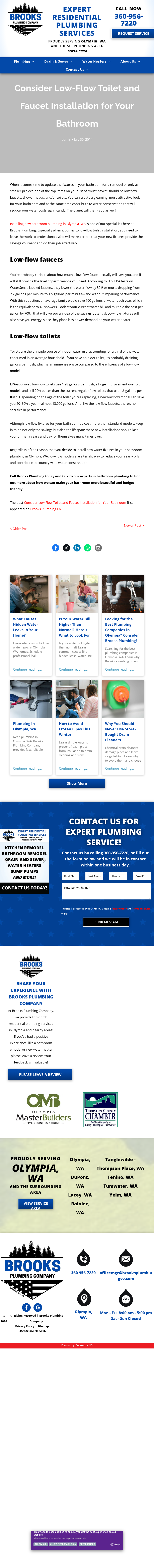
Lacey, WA (80, 1195)
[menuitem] (24, 61)
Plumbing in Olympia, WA (24, 726)
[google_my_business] (37, 1308)
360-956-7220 (83, 1272)
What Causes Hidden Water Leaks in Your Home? (25, 627)
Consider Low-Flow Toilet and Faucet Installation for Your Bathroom (75, 502)
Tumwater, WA (120, 1186)
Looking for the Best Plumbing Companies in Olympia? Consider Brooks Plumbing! (122, 629)
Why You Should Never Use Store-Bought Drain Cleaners (120, 731)
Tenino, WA (120, 1177)
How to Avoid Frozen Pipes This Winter (74, 729)
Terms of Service (141, 908)
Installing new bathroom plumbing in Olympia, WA (48, 224)
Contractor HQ (84, 1345)
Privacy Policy (119, 908)
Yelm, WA (120, 1195)
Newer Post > (134, 525)
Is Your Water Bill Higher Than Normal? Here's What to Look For (74, 627)
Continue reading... (27, 669)
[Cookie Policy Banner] (77, 1540)
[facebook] (26, 1308)
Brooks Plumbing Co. (46, 509)
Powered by (67, 1345)
